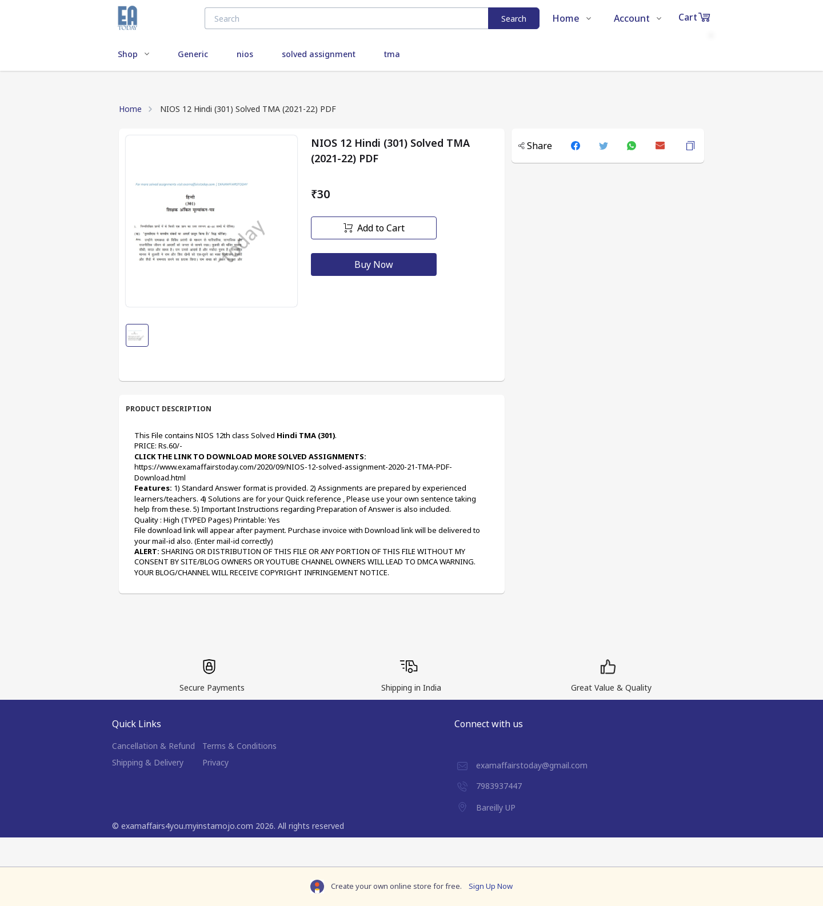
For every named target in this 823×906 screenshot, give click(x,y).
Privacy (215, 762)
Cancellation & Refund (153, 745)
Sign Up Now (491, 886)
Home (130, 108)
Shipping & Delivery (147, 762)
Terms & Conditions (239, 745)
